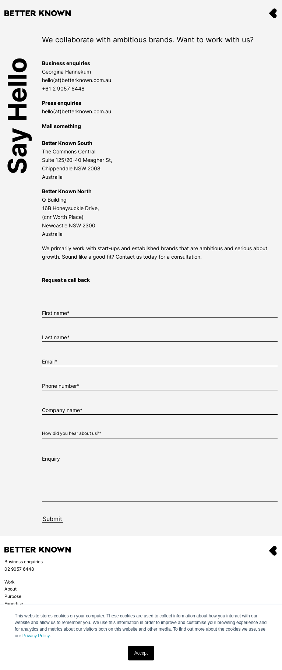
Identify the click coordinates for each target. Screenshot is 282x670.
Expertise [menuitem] (13, 603)
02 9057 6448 (19, 569)
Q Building (54, 199)
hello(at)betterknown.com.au (76, 80)
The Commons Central (68, 151)
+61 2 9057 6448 (63, 88)
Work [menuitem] (9, 582)
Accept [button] (141, 653)
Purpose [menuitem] (12, 596)
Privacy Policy (36, 635)
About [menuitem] (10, 589)
